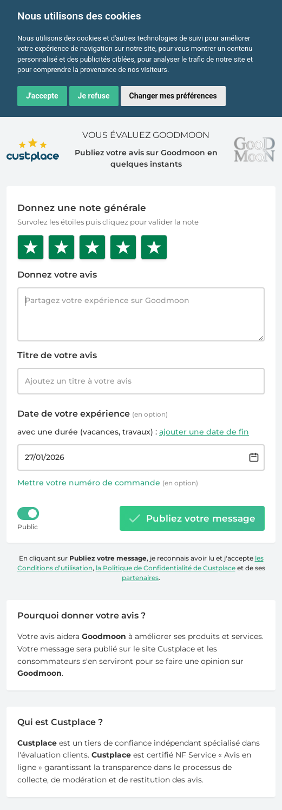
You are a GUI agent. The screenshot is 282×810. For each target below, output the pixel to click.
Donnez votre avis (57, 274)
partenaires (140, 578)
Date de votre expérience (92, 414)
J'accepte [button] (42, 95)
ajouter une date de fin (204, 432)
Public (27, 527)
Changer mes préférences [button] (173, 95)
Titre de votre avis (57, 355)
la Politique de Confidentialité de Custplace (165, 568)
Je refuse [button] (94, 95)
